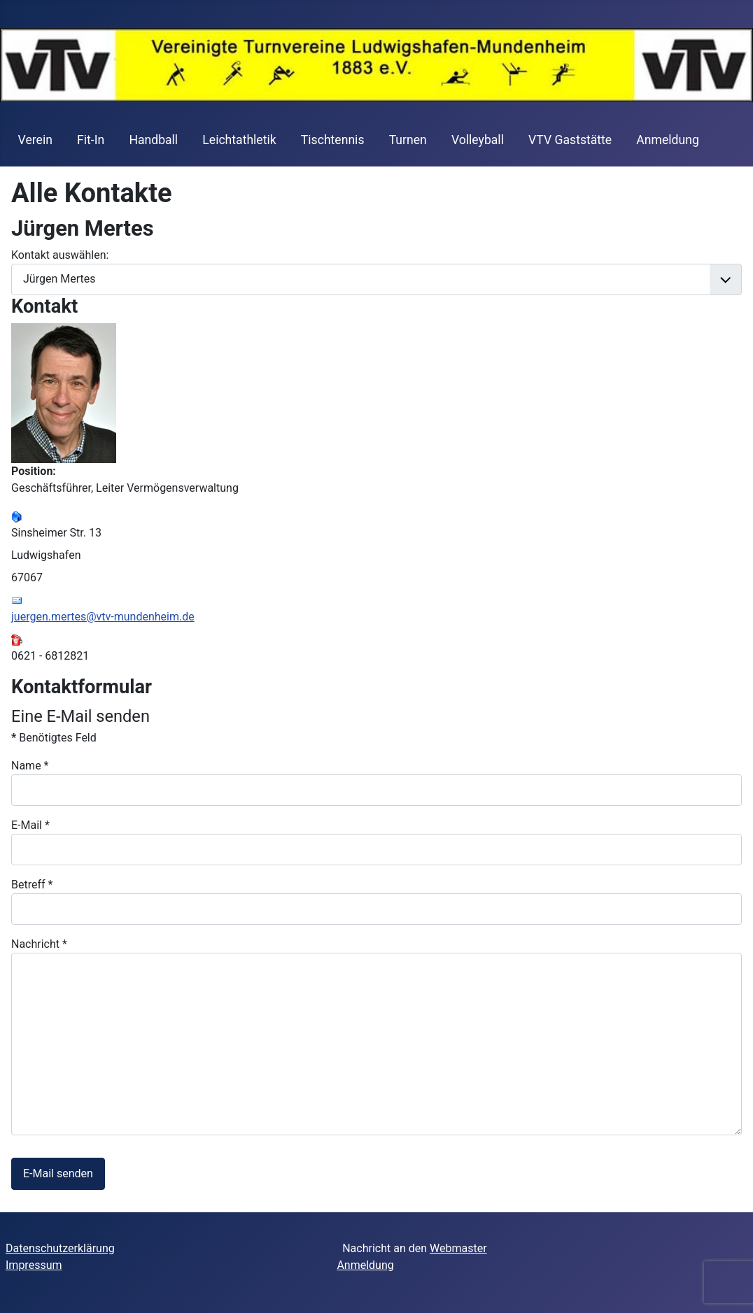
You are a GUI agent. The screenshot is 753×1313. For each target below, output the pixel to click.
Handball (153, 140)
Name (30, 765)
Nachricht (39, 944)
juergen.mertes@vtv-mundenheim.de (103, 616)
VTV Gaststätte (570, 140)
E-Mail (30, 825)
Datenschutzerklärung (60, 1248)
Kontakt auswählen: (59, 255)
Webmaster (458, 1248)
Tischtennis (333, 140)
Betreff (31, 884)
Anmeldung (667, 140)
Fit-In (90, 140)
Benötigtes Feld (54, 737)
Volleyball (477, 140)
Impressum (34, 1265)
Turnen (408, 140)
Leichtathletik (239, 140)
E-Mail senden (58, 1173)
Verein (35, 140)
